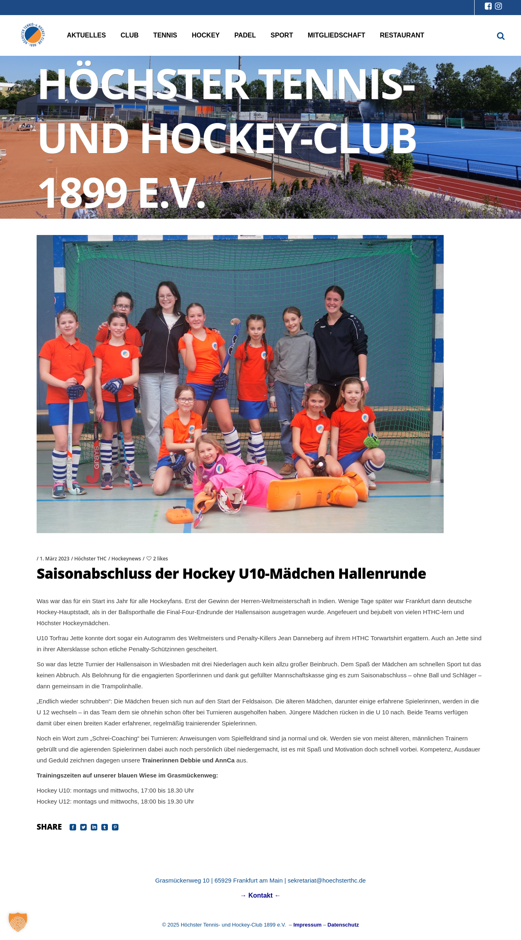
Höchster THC (90, 558)
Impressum (307, 925)
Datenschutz (343, 925)
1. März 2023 (55, 558)
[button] (18, 922)
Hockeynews (126, 558)
